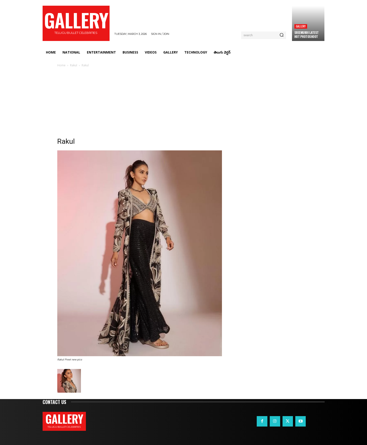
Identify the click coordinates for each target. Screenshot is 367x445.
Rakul (73, 65)
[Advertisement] (183, 103)
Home (61, 65)
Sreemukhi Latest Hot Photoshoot (306, 34)
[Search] (281, 35)
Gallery (301, 26)
